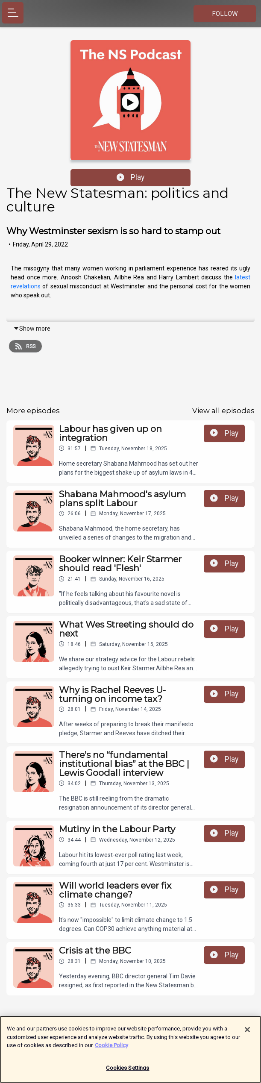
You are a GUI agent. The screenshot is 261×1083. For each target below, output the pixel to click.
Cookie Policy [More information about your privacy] (111, 1048)
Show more (31, 328)
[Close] (247, 1033)
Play (131, 177)
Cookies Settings (127, 1071)
